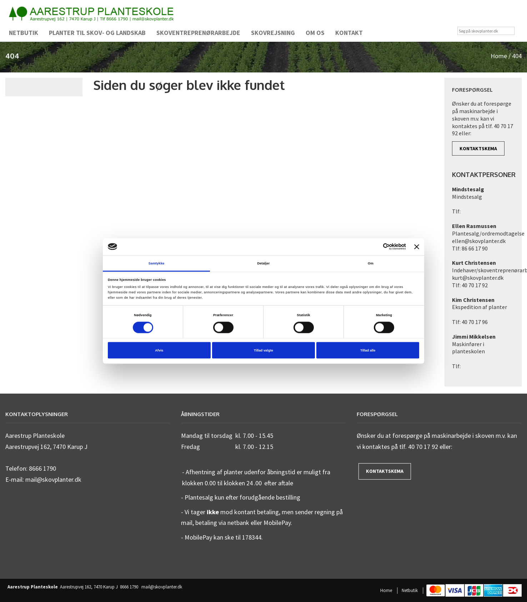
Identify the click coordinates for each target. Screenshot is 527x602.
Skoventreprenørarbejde (198, 33)
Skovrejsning (273, 33)
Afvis (159, 350)
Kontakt (349, 33)
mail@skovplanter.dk (161, 587)
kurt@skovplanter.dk (477, 277)
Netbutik (23, 33)
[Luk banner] (416, 246)
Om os (315, 33)
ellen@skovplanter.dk (479, 240)
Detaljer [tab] (263, 263)
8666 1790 (129, 587)
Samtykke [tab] (157, 263)
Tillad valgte (263, 350)
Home (499, 56)
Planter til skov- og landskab (97, 33)
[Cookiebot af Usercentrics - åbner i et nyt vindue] (374, 246)
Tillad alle (367, 350)
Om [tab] (370, 263)
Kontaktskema (478, 148)
